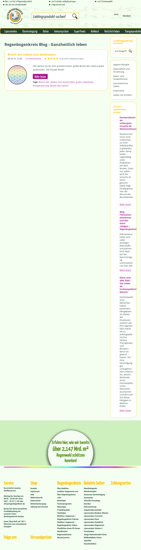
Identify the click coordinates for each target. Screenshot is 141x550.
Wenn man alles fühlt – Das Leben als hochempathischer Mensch (126, 284)
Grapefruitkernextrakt (92, 510)
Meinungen (61, 507)
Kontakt (33, 488)
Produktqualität (63, 510)
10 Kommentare (33, 58)
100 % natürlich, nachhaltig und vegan (62, 1)
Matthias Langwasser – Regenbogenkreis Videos (67, 523)
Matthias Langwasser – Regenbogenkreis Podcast (67, 517)
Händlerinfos (62, 531)
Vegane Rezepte (121, 64)
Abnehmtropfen (90, 491)
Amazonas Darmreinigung (94, 495)
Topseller (87, 541)
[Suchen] (75, 16)
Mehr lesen (125, 204)
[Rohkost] (95, 31)
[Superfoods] (79, 31)
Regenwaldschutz (64, 535)
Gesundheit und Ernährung (121, 70)
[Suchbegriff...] (55, 16)
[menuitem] (55, 17)
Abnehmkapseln (90, 488)
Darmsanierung (90, 507)
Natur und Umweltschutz (120, 77)
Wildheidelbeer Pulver (93, 538)
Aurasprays (88, 498)
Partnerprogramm (64, 504)
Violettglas (61, 513)
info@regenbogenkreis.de (14, 504)
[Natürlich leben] (112, 31)
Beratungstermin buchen (14, 516)
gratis (79, 82)
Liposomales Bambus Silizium (96, 513)
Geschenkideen (90, 544)
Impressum (35, 491)
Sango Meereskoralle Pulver (95, 535)
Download (88, 82)
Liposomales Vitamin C (93, 528)
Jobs (59, 498)
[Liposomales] (11, 31)
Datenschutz (35, 501)
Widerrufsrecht (36, 498)
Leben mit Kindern (122, 95)
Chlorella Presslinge (92, 501)
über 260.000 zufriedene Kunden (14, 4)
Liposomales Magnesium (94, 525)
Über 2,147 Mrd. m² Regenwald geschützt (17, 1)
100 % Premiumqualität (104, 1)
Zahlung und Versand (39, 507)
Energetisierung (41, 85)
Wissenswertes (63, 538)
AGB (32, 495)
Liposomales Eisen (91, 519)
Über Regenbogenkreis (66, 495)
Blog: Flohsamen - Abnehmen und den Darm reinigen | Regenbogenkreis (126, 220)
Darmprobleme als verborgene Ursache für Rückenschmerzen (126, 123)
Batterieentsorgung (38, 504)
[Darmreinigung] (30, 31)
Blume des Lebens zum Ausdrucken (32, 54)
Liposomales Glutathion (93, 522)
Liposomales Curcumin (93, 516)
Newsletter (61, 501)
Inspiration (118, 90)
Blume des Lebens (59, 85)
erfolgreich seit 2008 (57, 4)
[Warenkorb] (126, 17)
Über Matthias (63, 488)
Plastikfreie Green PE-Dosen (68, 528)
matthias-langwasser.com (67, 491)
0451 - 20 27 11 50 (12, 501)
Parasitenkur (89, 531)
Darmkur (87, 504)
